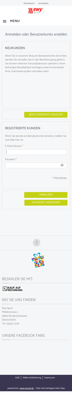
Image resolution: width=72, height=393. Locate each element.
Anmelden (43, 3)
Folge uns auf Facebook (36, 243)
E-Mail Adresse (13, 146)
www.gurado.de (27, 388)
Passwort (10, 160)
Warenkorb (29, 3)
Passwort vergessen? (46, 202)
